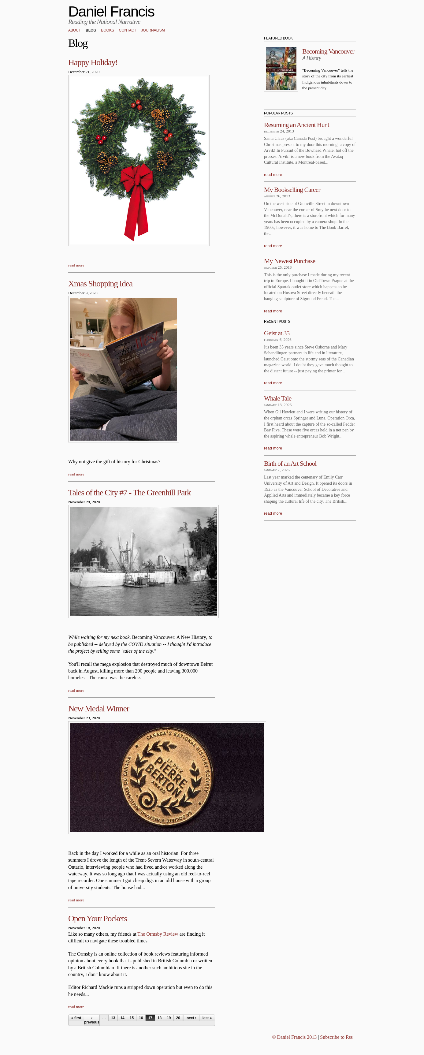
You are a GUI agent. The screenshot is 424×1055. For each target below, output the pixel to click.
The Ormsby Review (157, 934)
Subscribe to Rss (336, 1037)
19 (169, 1018)
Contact (127, 30)
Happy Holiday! (93, 62)
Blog (91, 30)
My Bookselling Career (292, 189)
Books (107, 30)
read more (76, 265)
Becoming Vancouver (328, 51)
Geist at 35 (276, 333)
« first (76, 1018)
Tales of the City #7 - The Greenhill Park (129, 492)
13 (113, 1018)
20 (178, 1018)
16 (141, 1018)
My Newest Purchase (289, 261)
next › (191, 1018)
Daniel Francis (111, 11)
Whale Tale (277, 398)
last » (207, 1018)
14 (122, 1018)
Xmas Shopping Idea (100, 283)
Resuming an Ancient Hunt (296, 125)
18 (160, 1018)
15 (132, 1018)
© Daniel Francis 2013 (294, 1037)
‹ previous (91, 1020)
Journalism (153, 30)
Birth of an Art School (290, 463)
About (74, 30)
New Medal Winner (98, 708)
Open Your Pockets (97, 918)
